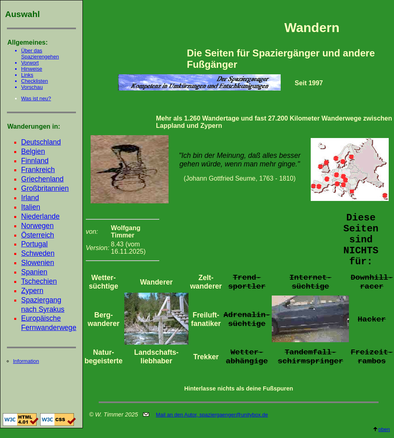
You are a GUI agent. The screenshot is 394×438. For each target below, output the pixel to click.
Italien (30, 207)
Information (26, 361)
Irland (30, 198)
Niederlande (40, 216)
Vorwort (30, 63)
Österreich (37, 235)
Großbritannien (45, 188)
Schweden (37, 253)
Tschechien (39, 281)
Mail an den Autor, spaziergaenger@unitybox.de (212, 415)
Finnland (35, 161)
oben (381, 429)
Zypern (32, 291)
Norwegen (37, 226)
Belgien (33, 151)
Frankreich (38, 170)
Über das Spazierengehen (40, 53)
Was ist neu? (36, 98)
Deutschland (41, 142)
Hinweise (31, 69)
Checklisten (34, 81)
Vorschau (32, 87)
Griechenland (42, 179)
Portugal (34, 244)
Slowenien (37, 263)
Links (27, 75)
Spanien (34, 272)
